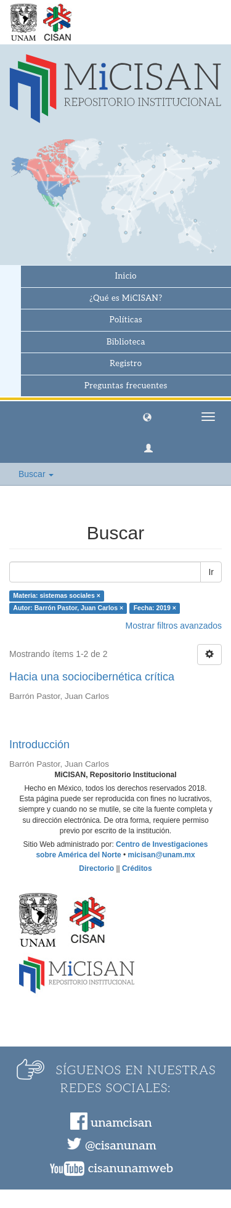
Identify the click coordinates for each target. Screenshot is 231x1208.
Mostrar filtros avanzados (174, 626)
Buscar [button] (36, 474)
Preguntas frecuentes (126, 386)
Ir (211, 572)
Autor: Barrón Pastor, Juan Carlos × (68, 607)
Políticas (126, 320)
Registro (126, 364)
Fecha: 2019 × (155, 607)
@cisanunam (120, 1145)
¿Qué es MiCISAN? (125, 298)
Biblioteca (126, 342)
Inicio (126, 276)
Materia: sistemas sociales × (56, 595)
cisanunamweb (130, 1168)
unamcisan (121, 1123)
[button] (147, 416)
